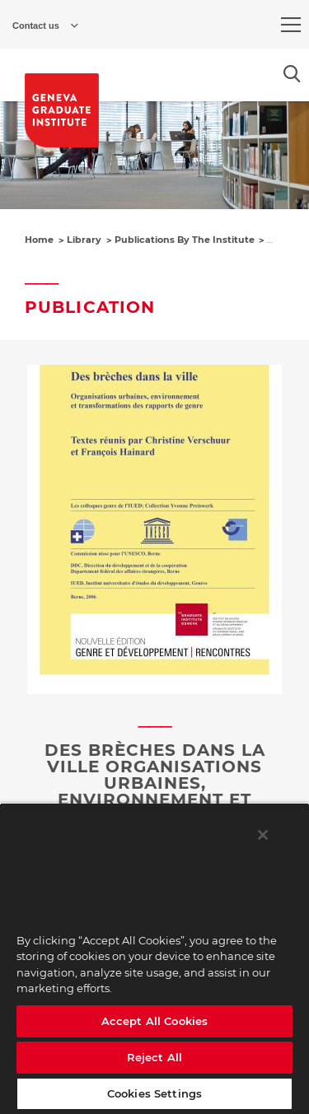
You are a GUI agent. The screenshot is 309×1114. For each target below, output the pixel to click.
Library (84, 239)
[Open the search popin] (292, 73)
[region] (154, 958)
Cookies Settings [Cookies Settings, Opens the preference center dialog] (154, 1093)
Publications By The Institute (185, 239)
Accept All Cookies (154, 1021)
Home (39, 239)
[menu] (291, 25)
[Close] (263, 835)
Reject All (154, 1057)
